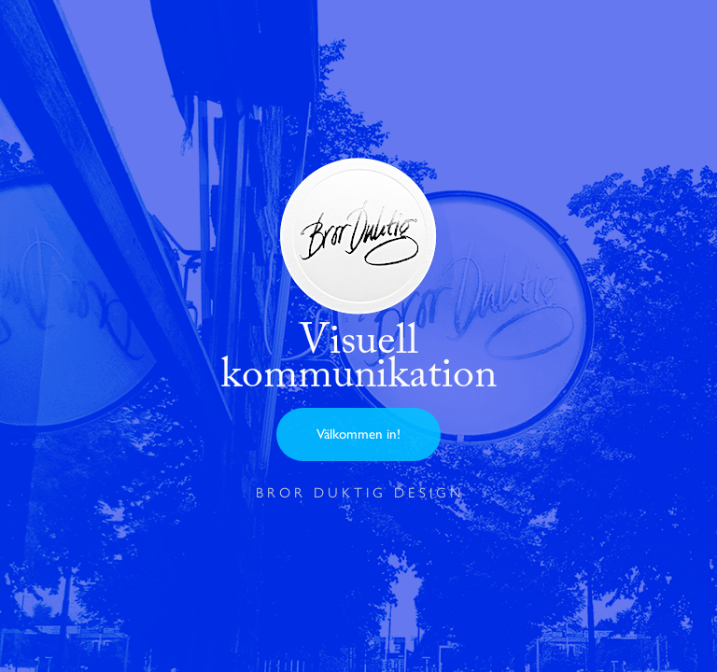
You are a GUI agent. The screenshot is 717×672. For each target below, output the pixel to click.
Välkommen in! (358, 434)
